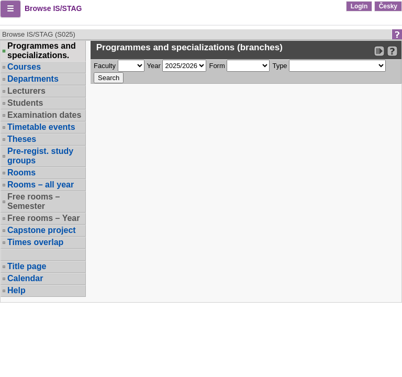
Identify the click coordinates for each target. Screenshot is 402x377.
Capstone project (41, 230)
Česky (388, 6)
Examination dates (44, 114)
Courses (24, 66)
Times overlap (35, 242)
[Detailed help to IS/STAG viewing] (392, 51)
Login (359, 6)
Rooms (21, 172)
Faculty (105, 66)
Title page (26, 266)
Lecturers (26, 90)
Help (16, 290)
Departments (33, 78)
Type (279, 66)
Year (154, 66)
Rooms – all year (40, 184)
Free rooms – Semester (33, 201)
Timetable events (41, 127)
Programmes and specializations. (41, 50)
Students (25, 102)
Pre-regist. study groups (40, 156)
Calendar (25, 278)
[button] (10, 9)
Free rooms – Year (43, 218)
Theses (21, 139)
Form (217, 66)
